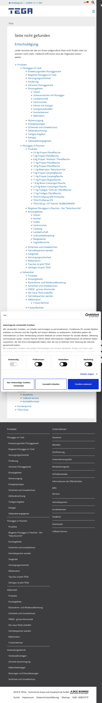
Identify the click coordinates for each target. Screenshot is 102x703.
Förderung (13, 460)
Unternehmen (59, 429)
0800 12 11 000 (34, 2)
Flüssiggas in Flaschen (17, 520)
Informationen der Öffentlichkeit (67, 481)
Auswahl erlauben (51, 384)
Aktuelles (56, 444)
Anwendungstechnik (16, 650)
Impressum (28, 697)
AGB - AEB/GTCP (80, 697)
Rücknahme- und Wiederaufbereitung (25, 607)
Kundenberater (59, 509)
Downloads (57, 524)
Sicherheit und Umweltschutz (21, 490)
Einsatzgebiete (15, 472)
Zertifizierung (58, 452)
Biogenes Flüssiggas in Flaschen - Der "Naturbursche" (25, 534)
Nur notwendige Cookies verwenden (18, 384)
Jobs (54, 487)
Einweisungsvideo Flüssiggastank (23, 443)
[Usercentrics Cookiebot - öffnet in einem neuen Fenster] (87, 315)
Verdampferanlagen (17, 655)
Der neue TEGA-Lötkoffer (19, 625)
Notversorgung (15, 478)
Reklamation (14, 571)
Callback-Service (59, 531)
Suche (17, 697)
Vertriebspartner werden (19, 553)
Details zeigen (87, 374)
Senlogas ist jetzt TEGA (18, 582)
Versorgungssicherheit (18, 455)
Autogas (12, 507)
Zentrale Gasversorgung (19, 661)
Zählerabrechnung (16, 496)
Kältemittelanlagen (17, 667)
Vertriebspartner (59, 502)
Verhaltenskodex (60, 474)
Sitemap (65, 697)
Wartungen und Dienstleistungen (23, 673)
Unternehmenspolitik (62, 459)
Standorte (56, 437)
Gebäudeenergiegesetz (18, 513)
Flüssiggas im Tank (15, 437)
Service (56, 493)
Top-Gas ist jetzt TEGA (18, 576)
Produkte (11, 429)
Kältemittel (12, 590)
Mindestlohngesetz (60, 466)
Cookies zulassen (83, 384)
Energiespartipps (16, 484)
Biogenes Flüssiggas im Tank (21, 449)
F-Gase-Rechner (15, 642)
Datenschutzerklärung (47, 697)
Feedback (56, 516)
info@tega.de (17, 2)
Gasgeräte (13, 559)
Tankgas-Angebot (16, 501)
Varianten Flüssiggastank (19, 466)
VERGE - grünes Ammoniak (20, 619)
